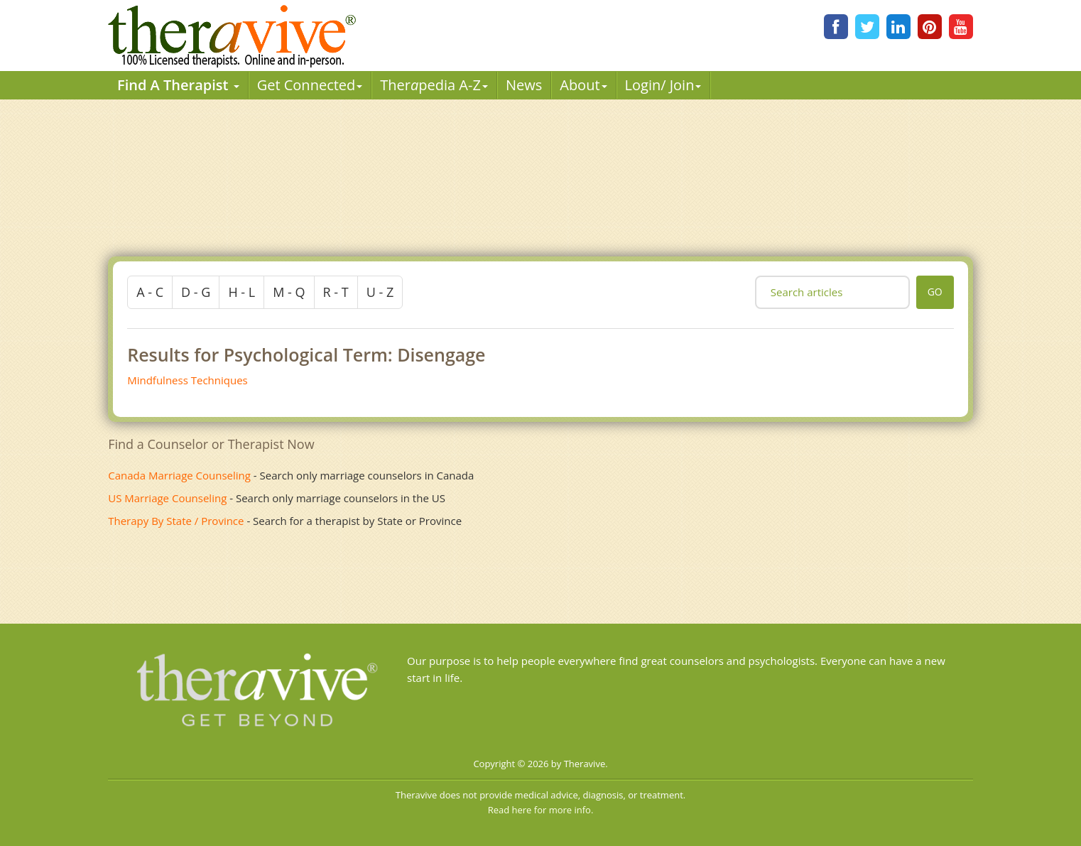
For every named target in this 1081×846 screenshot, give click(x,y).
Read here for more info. (541, 809)
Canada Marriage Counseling (179, 475)
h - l (241, 291)
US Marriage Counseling (167, 498)
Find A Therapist (178, 84)
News (524, 84)
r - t (336, 291)
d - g (195, 291)
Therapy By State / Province (176, 521)
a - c (149, 291)
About (583, 84)
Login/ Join (663, 84)
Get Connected (310, 84)
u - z (380, 291)
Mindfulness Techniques (187, 380)
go (935, 291)
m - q (289, 291)
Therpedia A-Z (434, 84)
